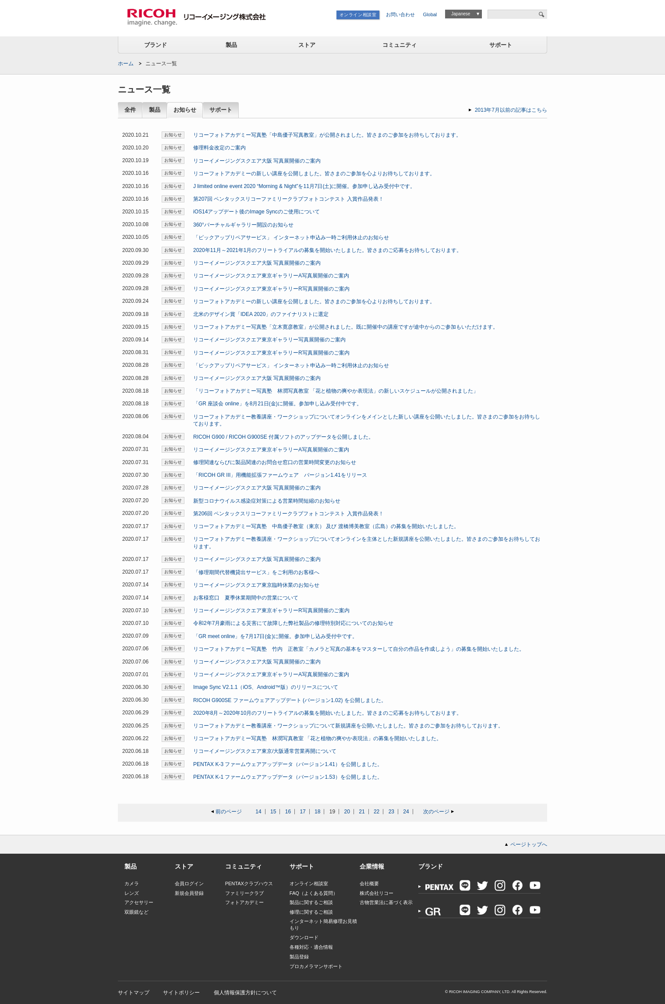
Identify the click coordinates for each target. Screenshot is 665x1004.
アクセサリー (138, 902)
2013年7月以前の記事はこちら (511, 110)
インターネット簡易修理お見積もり (323, 924)
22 (376, 812)
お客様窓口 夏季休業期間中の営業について (245, 598)
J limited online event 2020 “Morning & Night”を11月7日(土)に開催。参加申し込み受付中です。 (304, 186)
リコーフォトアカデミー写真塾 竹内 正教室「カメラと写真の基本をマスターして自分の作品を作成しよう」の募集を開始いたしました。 (358, 649)
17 (302, 812)
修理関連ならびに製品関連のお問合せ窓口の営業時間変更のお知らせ (274, 462)
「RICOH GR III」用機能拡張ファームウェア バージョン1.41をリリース (280, 475)
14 (258, 812)
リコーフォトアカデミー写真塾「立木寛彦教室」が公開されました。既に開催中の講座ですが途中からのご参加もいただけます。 (345, 327)
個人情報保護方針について (245, 993)
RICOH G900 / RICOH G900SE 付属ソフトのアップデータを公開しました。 (283, 437)
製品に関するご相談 (311, 902)
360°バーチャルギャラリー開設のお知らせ (243, 225)
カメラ (131, 883)
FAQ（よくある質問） (314, 893)
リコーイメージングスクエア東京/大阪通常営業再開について (264, 751)
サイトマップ (133, 993)
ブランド (155, 45)
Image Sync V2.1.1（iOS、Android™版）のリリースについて (265, 687)
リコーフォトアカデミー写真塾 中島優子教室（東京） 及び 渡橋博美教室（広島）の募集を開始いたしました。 (326, 526)
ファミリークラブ (244, 893)
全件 (130, 110)
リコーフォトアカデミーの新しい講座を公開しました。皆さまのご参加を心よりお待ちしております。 (314, 173)
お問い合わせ (400, 14)
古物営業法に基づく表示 (386, 902)
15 (273, 812)
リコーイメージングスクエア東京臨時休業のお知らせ (256, 585)
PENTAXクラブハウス (249, 883)
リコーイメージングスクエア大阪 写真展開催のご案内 (257, 161)
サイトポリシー (181, 993)
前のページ (229, 812)
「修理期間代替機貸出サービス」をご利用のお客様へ (256, 572)
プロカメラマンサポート (316, 966)
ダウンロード (304, 937)
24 (406, 812)
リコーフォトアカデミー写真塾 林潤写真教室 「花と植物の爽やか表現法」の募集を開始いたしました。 (317, 738)
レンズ (131, 893)
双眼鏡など (136, 912)
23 (391, 812)
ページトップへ (528, 844)
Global (430, 14)
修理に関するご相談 (311, 912)
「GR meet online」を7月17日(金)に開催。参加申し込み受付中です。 (275, 636)
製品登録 (299, 956)
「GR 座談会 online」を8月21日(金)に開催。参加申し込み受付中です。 (277, 404)
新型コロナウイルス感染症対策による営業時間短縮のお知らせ (266, 501)
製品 (231, 45)
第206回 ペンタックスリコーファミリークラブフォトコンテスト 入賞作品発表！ (288, 514)
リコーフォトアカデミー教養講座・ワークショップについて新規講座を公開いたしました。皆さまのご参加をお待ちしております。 (348, 726)
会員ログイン (189, 883)
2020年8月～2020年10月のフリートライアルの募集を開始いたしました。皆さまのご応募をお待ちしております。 (327, 713)
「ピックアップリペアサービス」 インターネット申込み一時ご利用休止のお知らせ (291, 237)
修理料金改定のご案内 (219, 148)
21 (361, 812)
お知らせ (185, 110)
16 (288, 812)
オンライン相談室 (358, 14)
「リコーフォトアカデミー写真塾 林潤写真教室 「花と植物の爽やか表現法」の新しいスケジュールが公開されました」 (335, 391)
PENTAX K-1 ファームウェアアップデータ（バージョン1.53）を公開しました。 (287, 777)
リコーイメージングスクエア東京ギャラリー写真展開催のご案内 (269, 340)
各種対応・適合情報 (311, 947)
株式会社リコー (376, 893)
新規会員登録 (189, 893)
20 (347, 812)
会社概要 (369, 883)
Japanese (460, 13)
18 (317, 812)
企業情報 (372, 866)
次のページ (436, 812)
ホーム (126, 63)
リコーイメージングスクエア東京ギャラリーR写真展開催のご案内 (271, 289)
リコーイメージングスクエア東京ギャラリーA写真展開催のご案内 (271, 276)
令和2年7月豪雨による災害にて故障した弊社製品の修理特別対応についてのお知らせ (293, 623)
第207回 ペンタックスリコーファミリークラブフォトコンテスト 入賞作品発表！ (288, 199)
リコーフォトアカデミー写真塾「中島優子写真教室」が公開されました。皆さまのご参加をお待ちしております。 (327, 135)
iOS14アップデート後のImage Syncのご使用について (256, 212)
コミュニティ (399, 45)
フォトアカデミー (244, 902)
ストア (306, 45)
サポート (500, 45)
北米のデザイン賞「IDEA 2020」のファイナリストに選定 (261, 314)
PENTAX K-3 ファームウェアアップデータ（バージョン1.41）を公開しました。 (287, 764)
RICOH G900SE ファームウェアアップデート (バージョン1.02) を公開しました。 (289, 700)
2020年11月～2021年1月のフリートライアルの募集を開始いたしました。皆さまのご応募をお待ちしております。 (327, 250)
